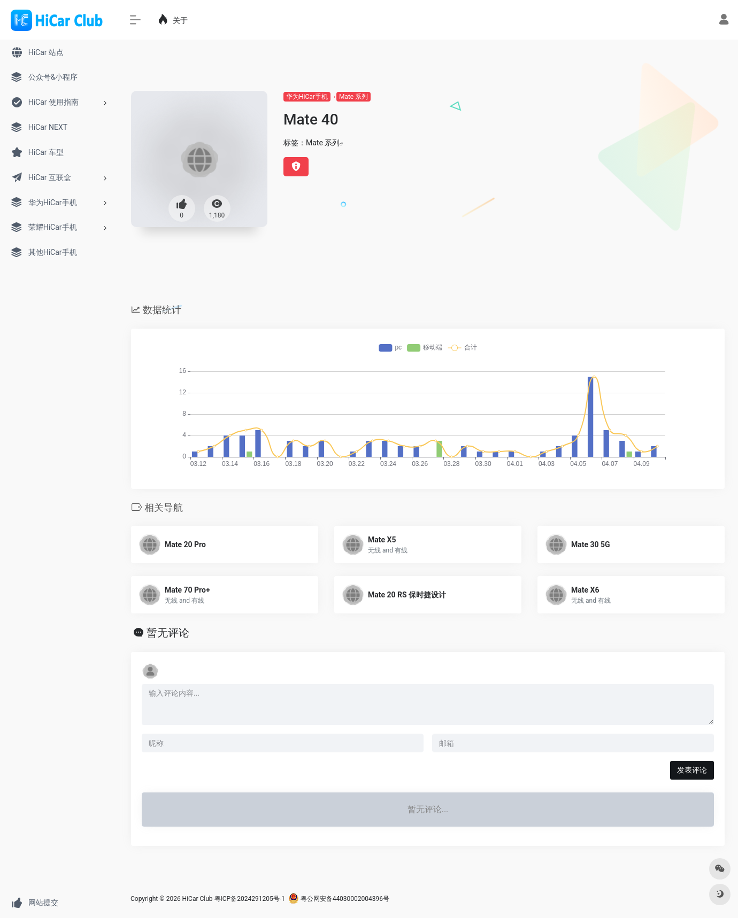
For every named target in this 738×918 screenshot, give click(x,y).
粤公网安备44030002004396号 (338, 899)
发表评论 (692, 770)
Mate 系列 (353, 96)
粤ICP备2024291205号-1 (249, 899)
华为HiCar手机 (307, 96)
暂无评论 (168, 632)
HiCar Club (197, 899)
